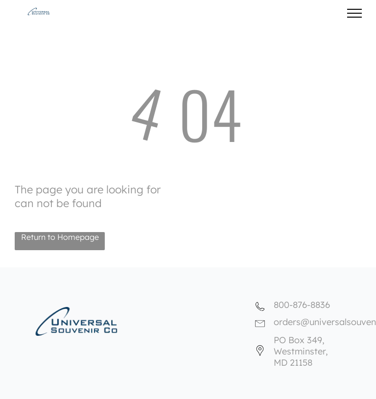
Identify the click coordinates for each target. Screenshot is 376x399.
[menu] (354, 13)
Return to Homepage (60, 237)
